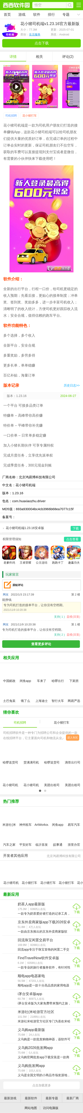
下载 (77, 912)
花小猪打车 (29, 115)
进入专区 (72, 737)
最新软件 (31, 1098)
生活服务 (35, 34)
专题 (65, 14)
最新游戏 (10, 1098)
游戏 (21, 14)
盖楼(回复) (73, 616)
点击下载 (42, 43)
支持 (59, 616)
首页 (7, 14)
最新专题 (52, 1098)
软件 (36, 14)
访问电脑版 (50, 1108)
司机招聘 (11, 115)
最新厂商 (72, 1098)
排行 (51, 14)
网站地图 (31, 1108)
